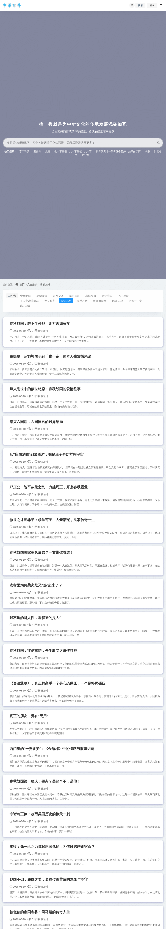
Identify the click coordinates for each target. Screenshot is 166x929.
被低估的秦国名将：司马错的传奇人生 (40, 918)
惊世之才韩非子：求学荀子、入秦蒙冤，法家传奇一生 (52, 522)
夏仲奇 (37, 151)
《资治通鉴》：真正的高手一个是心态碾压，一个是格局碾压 (58, 687)
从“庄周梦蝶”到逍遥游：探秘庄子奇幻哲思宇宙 (47, 456)
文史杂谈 (32, 284)
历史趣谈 (75, 296)
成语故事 (26, 305)
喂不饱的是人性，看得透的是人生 (36, 621)
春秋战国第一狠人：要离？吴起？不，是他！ (45, 786)
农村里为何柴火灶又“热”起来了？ (36, 588)
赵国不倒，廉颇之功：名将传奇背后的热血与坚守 (49, 885)
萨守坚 (85, 155)
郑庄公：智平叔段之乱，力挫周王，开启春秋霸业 (49, 489)
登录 (152, 5)
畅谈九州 (45, 284)
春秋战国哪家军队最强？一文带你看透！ (42, 555)
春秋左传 (83, 301)
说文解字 (51, 301)
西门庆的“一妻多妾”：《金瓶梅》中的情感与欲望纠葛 (52, 753)
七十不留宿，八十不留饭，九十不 (73, 151)
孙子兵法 (124, 296)
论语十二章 (136, 301)
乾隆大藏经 (101, 301)
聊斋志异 (119, 301)
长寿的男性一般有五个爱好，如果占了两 (118, 151)
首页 (22, 284)
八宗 (147, 151)
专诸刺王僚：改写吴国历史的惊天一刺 (40, 819)
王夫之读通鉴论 (30, 301)
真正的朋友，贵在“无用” (29, 720)
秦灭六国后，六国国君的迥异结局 (36, 422)
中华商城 (26, 296)
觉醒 (47, 151)
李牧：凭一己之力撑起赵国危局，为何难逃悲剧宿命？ (52, 852)
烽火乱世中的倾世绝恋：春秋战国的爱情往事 (45, 390)
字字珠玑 (24, 151)
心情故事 (92, 296)
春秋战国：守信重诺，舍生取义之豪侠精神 (43, 654)
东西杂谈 (59, 296)
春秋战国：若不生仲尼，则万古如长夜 (40, 323)
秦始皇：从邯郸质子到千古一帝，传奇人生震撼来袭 (50, 356)
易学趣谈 (43, 296)
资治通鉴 (108, 296)
